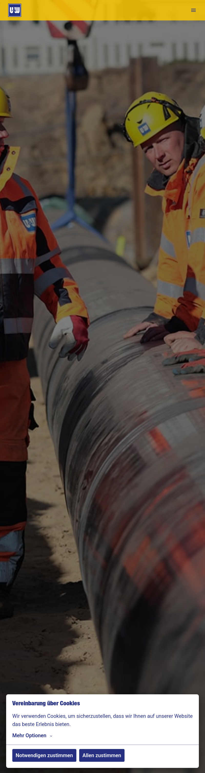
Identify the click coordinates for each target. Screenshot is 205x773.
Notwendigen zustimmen (44, 755)
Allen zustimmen (102, 755)
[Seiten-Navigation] (193, 10)
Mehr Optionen (32, 735)
